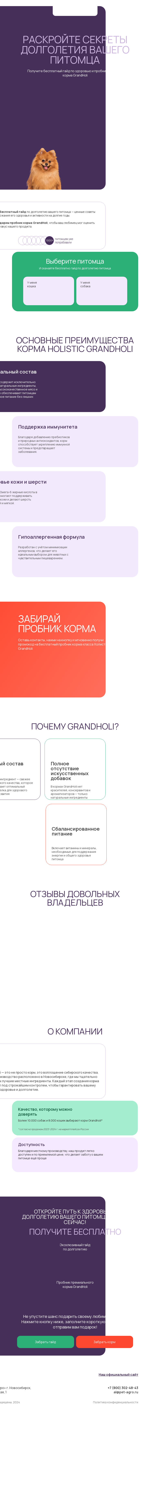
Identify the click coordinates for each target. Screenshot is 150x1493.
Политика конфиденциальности (115, 1402)
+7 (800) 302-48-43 (123, 1388)
